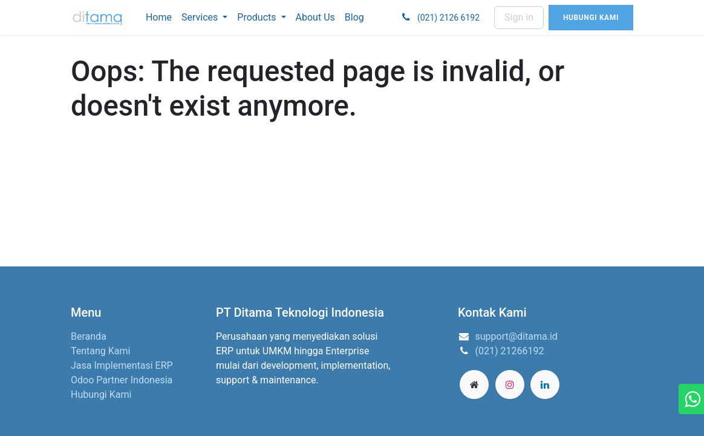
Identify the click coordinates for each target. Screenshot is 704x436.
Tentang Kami (100, 351)
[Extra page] (474, 384)
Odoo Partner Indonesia (121, 380)
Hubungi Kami (101, 394)
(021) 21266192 (509, 351)
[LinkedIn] (544, 384)
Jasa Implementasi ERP (122, 365)
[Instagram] (509, 384)
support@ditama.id (516, 336)
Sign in (518, 17)
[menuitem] (159, 17)
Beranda (88, 336)
